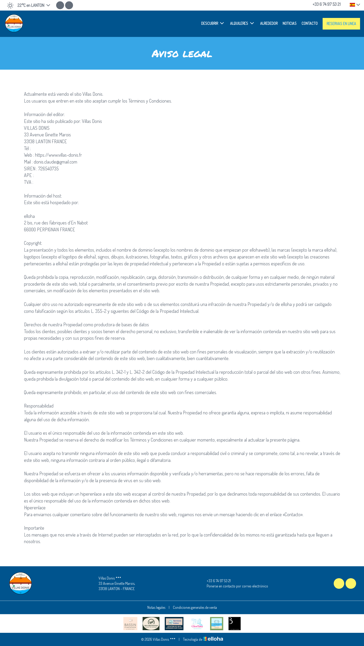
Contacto (310, 23)
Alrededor (269, 23)
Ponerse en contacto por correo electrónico (234, 586)
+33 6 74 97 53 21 (216, 580)
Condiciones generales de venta (195, 607)
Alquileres (242, 23)
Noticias (290, 23)
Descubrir (212, 23)
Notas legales (156, 607)
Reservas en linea (341, 23)
